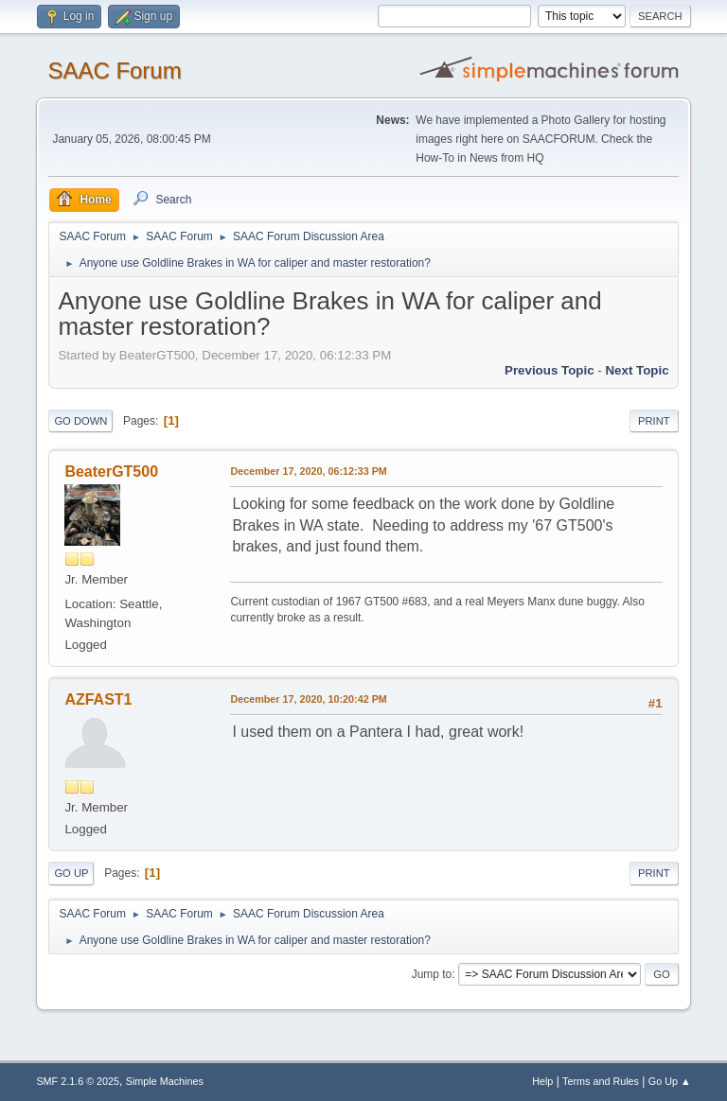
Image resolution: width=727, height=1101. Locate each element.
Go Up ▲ (669, 1081)
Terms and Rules (600, 1081)
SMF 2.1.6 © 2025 (77, 1081)
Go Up (71, 873)
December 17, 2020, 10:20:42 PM (308, 699)
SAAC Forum (114, 70)
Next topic (636, 370)
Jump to (432, 974)
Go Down (80, 421)
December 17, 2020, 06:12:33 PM (308, 471)
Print (654, 421)
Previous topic (549, 370)
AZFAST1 (98, 699)
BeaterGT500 (111, 471)
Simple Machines (165, 1081)
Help (542, 1081)
